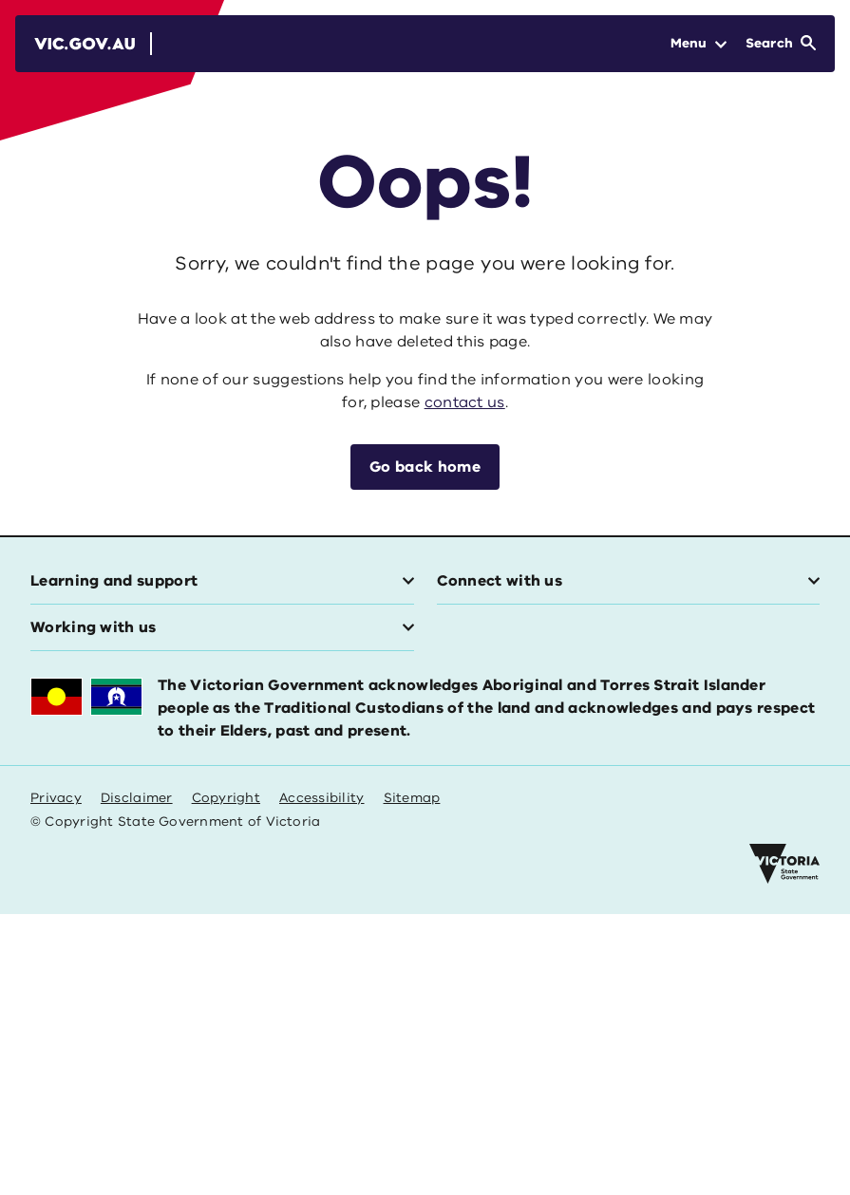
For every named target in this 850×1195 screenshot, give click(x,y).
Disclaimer (137, 798)
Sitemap (412, 798)
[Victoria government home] (784, 864)
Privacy (56, 798)
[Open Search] (780, 43)
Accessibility (322, 798)
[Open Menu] (698, 43)
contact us (465, 402)
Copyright (226, 798)
